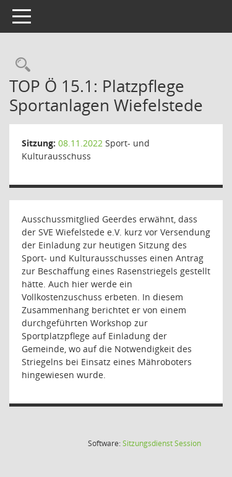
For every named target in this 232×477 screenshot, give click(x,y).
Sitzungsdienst (161, 443)
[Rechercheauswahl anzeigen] (19, 65)
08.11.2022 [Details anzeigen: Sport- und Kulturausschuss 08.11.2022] (80, 143)
